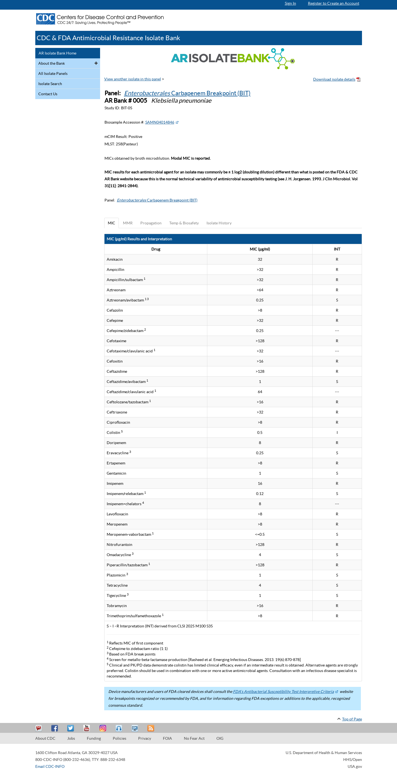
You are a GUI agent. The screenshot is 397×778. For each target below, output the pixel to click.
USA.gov (355, 766)
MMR (128, 223)
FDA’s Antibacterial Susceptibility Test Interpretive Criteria (283, 691)
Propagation (151, 223)
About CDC (45, 738)
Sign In (290, 3)
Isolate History (219, 223)
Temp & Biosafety (184, 223)
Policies (119, 738)
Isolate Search (50, 83)
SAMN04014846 (159, 122)
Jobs (71, 738)
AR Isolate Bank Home (57, 53)
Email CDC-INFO (50, 766)
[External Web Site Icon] (177, 122)
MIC (111, 223)
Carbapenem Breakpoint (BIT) (187, 93)
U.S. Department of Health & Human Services (324, 752)
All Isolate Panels (53, 73)
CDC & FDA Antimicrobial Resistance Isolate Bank (108, 38)
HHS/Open (352, 759)
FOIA (167, 738)
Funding (94, 738)
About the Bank (51, 63)
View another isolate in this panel (132, 79)
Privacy (144, 738)
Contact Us (47, 94)
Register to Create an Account (333, 3)
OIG (219, 738)
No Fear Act (194, 738)
